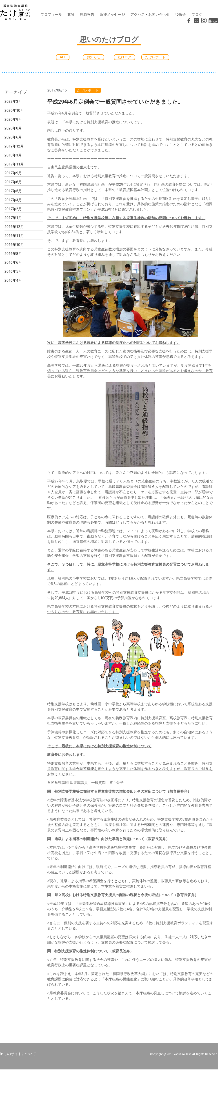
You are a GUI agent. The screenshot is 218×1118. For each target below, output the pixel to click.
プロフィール (51, 14)
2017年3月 (13, 200)
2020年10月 (14, 110)
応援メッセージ (112, 14)
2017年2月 (13, 209)
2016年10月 (14, 245)
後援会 (180, 14)
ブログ (196, 14)
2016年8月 (13, 254)
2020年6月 (13, 137)
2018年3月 (13, 155)
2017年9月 (13, 173)
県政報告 (87, 14)
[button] (62, 57)
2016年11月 (14, 236)
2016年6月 (13, 262)
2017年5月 (13, 191)
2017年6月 (13, 182)
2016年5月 (13, 271)
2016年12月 (14, 227)
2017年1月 (13, 218)
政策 (71, 14)
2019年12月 (14, 146)
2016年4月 (13, 280)
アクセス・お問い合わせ (150, 14)
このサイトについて (20, 1054)
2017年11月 (14, 164)
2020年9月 (13, 119)
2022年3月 (13, 101)
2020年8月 (13, 128)
